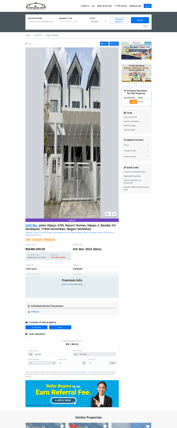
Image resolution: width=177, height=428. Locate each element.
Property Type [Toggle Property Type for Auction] (136, 150)
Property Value (33, 351)
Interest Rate (62, 359)
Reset (145, 26)
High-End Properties (132, 176)
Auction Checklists (132, 121)
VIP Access (120, 6)
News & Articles (104, 6)
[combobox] (73, 21)
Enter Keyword (35, 18)
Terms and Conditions (79, 372)
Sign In (147, 6)
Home (27, 35)
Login (64, 284)
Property (85, 6)
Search (140, 20)
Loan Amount (77, 351)
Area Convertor (130, 117)
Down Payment (33, 359)
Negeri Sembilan (52, 35)
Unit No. (31, 225)
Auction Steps (130, 125)
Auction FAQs (129, 130)
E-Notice (33, 312)
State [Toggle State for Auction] (136, 145)
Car (93, 6)
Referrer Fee (135, 6)
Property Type (65, 18)
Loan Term (91, 359)
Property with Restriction (135, 172)
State (92, 18)
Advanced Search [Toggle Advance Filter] (119, 20)
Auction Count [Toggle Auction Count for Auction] (136, 156)
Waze (60, 327)
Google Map (36, 327)
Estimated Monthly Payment (72, 341)
